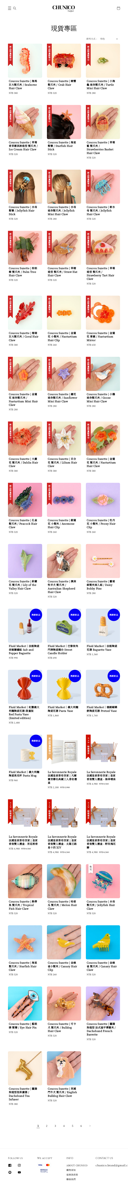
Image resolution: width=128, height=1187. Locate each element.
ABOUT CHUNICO (77, 1165)
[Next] (89, 1125)
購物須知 (71, 1170)
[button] (9, 8)
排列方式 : (91, 38)
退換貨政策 (72, 1174)
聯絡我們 (71, 1179)
